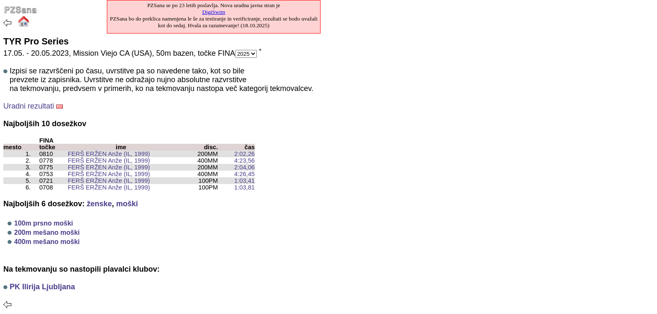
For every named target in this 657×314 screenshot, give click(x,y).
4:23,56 (244, 160)
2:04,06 (244, 167)
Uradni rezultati (28, 106)
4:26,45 (244, 174)
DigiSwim (213, 12)
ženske (99, 204)
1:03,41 (244, 180)
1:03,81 (244, 187)
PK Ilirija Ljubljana (42, 287)
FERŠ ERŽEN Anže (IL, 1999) (105, 154)
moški (127, 204)
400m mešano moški (47, 241)
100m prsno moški (43, 223)
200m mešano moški (47, 232)
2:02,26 (244, 154)
